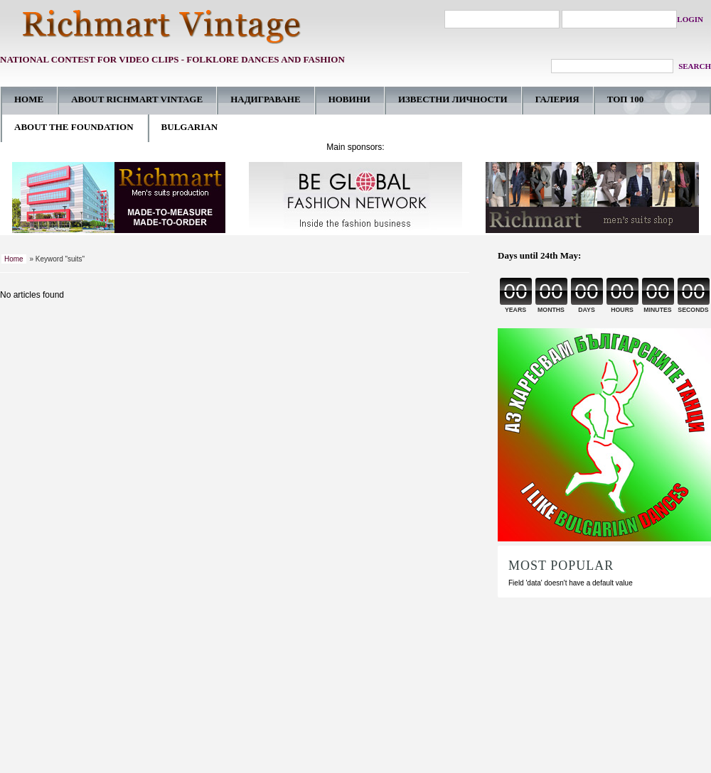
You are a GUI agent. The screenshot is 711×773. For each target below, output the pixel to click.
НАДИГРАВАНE (265, 99)
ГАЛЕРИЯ (557, 99)
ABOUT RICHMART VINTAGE (137, 99)
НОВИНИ (349, 99)
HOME (28, 99)
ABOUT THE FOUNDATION (74, 126)
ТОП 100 (625, 99)
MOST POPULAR (561, 565)
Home (13, 259)
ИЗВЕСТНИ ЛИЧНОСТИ (453, 99)
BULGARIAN (189, 126)
